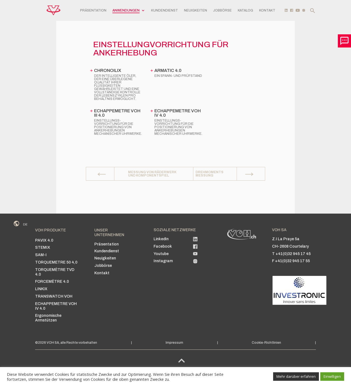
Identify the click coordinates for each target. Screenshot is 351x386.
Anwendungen (126, 10)
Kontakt (267, 10)
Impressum (174, 343)
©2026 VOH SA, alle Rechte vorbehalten (66, 343)
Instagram (163, 261)
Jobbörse (222, 10)
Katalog (245, 10)
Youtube (161, 254)
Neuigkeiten (195, 10)
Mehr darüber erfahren (296, 376)
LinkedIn (161, 239)
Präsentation (93, 10)
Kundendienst (164, 10)
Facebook (163, 246)
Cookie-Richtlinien (266, 343)
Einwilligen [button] (332, 376)
